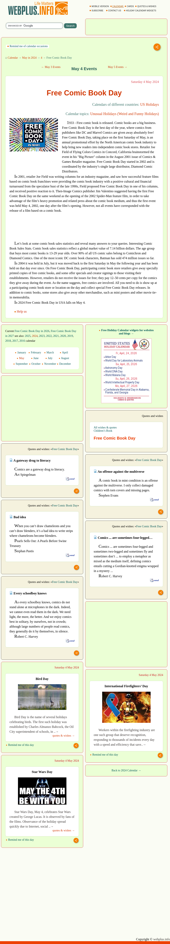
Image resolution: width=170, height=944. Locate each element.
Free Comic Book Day (65, 449)
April (64, 352)
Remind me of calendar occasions (27, 46)
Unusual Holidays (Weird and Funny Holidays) (124, 114)
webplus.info (161, 939)
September (20, 363)
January (20, 352)
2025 (27, 335)
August (64, 358)
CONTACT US (114, 11)
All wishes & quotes (105, 427)
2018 (8, 340)
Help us (20, 311)
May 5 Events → (117, 67)
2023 (42, 335)
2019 (70, 335)
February (34, 352)
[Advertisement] (126, 26)
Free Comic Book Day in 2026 (32, 331)
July (48, 358)
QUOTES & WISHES (146, 6)
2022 (49, 335)
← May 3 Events (50, 67)
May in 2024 (29, 57)
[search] (34, 26)
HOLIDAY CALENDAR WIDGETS (140, 11)
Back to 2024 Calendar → (126, 770)
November (49, 363)
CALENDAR (117, 6)
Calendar (13, 57)
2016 (22, 340)
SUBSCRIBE (96, 11)
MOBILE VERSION (99, 6)
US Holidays (149, 105)
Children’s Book (103, 430)
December (64, 363)
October (35, 363)
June (35, 358)
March (49, 352)
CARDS (129, 6)
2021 (56, 335)
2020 (63, 335)
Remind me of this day (20, 744)
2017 (15, 340)
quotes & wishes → (63, 735)
